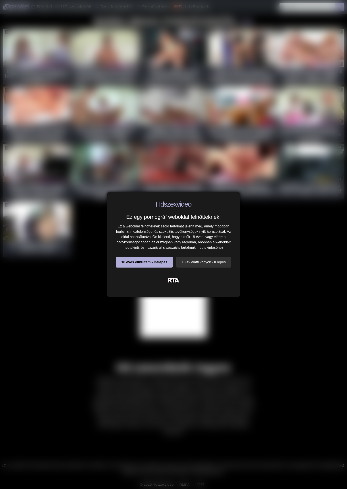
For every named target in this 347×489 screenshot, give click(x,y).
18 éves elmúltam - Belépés (144, 262)
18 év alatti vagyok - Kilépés (204, 262)
